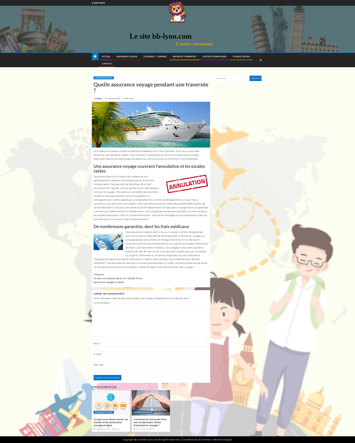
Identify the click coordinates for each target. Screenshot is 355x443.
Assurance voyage (127, 56)
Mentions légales (222, 439)
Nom (97, 343)
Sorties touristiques (214, 56)
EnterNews (188, 439)
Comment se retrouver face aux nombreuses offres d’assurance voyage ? (149, 422)
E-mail (98, 354)
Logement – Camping (155, 56)
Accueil (106, 56)
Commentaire (102, 303)
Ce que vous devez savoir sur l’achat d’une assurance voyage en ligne (122, 278)
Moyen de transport (184, 56)
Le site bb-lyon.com (114, 36)
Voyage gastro (241, 56)
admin (99, 98)
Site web (98, 365)
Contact (107, 63)
